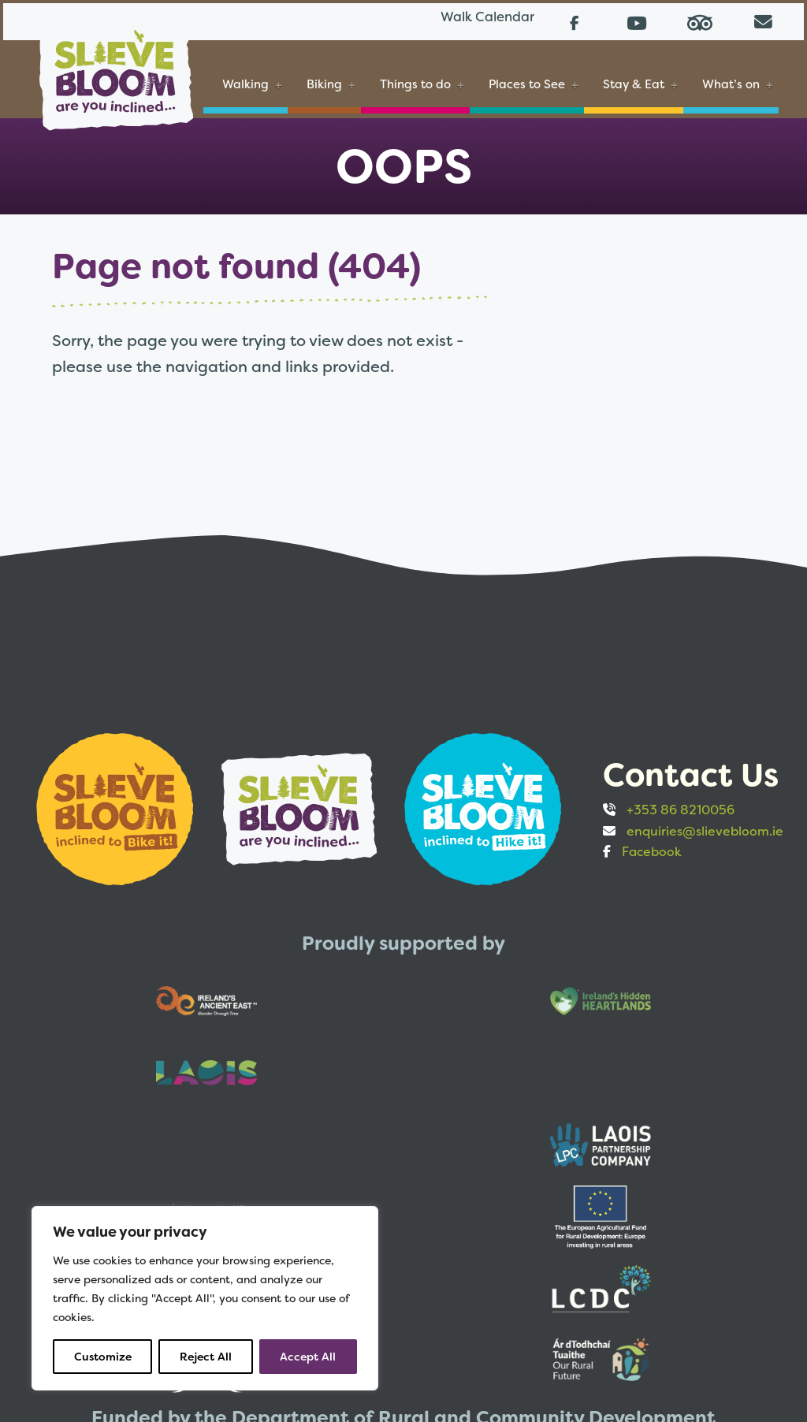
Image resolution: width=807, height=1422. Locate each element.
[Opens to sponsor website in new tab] (116, 803)
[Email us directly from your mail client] (766, 20)
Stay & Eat (632, 83)
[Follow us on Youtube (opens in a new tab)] (639, 20)
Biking (322, 83)
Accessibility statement (457, 1319)
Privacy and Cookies (613, 1319)
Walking (244, 83)
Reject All (206, 1356)
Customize (103, 1356)
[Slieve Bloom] (113, 66)
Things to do (413, 83)
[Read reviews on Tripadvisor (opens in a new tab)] (702, 20)
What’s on (729, 83)
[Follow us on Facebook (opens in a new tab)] (576, 20)
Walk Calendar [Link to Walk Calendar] (470, 19)
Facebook (652, 847)
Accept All (308, 1356)
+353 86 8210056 (680, 805)
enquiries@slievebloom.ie (705, 825)
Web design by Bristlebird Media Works (559, 1380)
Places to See (525, 83)
